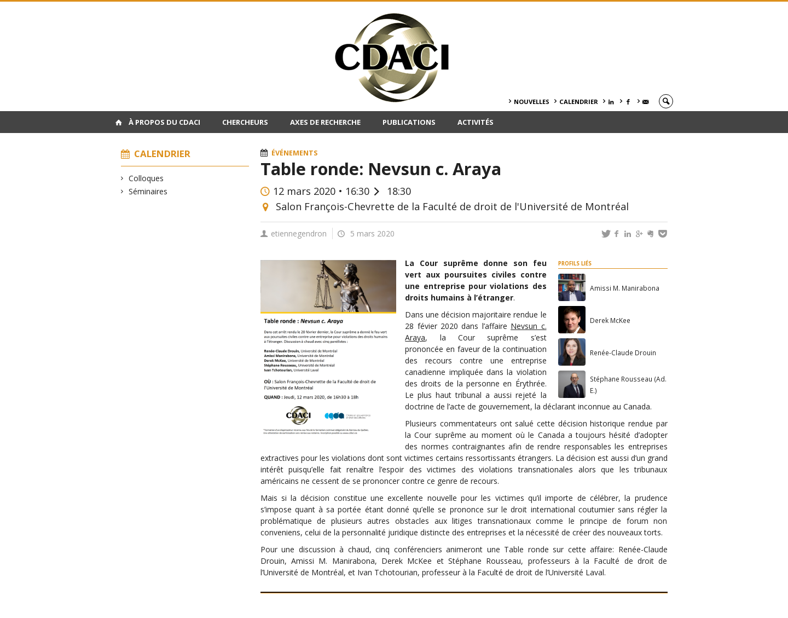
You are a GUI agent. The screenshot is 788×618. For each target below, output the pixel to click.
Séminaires (148, 191)
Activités (475, 122)
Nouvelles (531, 101)
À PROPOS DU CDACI (164, 122)
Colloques (146, 178)
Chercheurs (245, 122)
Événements (294, 153)
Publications (409, 122)
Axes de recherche (325, 122)
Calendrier (578, 101)
